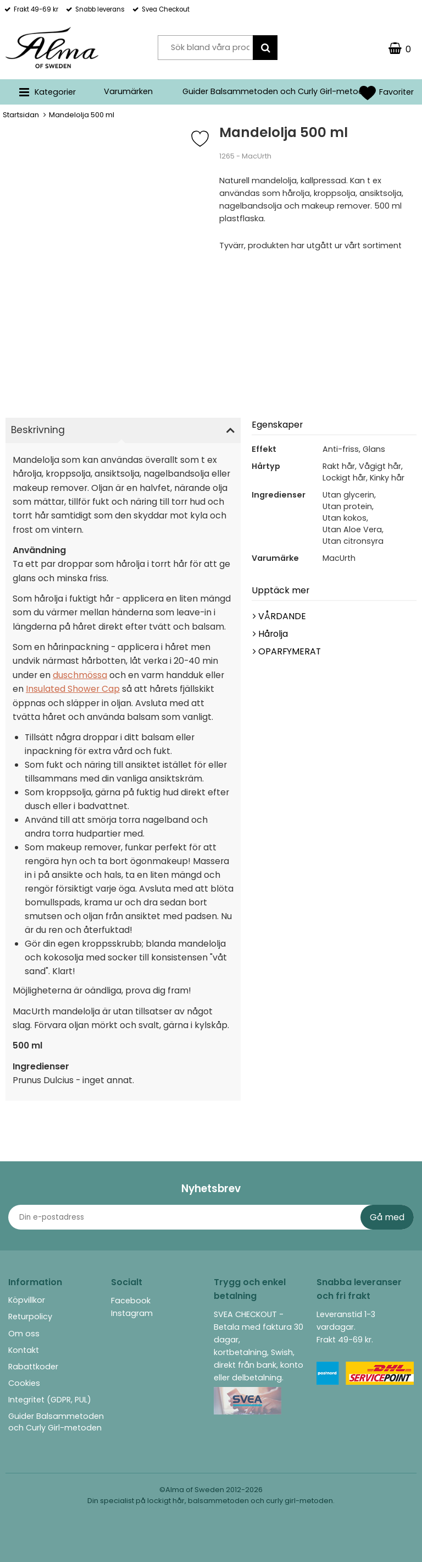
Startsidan (21, 115)
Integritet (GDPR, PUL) (49, 1399)
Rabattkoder (33, 1366)
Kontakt (23, 1350)
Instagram (132, 1313)
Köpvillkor (26, 1300)
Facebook (131, 1300)
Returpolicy (30, 1316)
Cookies (24, 1383)
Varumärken (128, 91)
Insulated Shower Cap (73, 688)
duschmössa (80, 675)
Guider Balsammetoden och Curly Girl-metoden (278, 91)
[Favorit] (208, 138)
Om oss (24, 1333)
